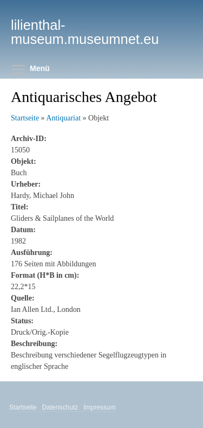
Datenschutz (61, 407)
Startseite (25, 118)
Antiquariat (63, 118)
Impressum (100, 407)
